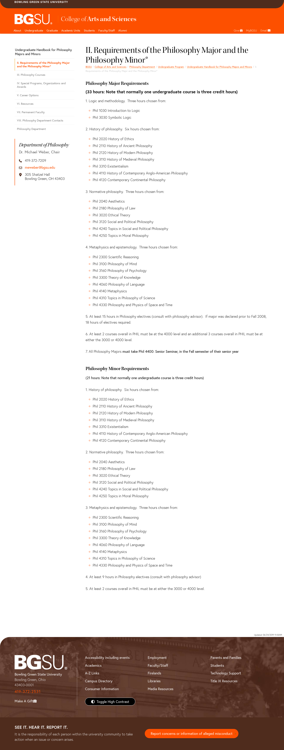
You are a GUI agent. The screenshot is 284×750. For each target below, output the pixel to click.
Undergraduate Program (171, 66)
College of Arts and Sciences (110, 66)
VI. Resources (25, 104)
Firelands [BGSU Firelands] (154, 673)
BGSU (89, 66)
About (17, 30)
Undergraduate (34, 30)
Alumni (122, 30)
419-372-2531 (28, 691)
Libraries (154, 681)
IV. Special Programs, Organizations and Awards (41, 85)
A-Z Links (92, 673)
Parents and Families (225, 657)
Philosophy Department (142, 66)
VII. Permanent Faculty (31, 112)
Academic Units (70, 30)
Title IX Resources (223, 681)
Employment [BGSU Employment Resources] (157, 657)
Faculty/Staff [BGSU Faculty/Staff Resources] (158, 665)
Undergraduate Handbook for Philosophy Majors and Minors (219, 66)
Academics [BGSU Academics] (93, 665)
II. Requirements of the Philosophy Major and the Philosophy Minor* (43, 64)
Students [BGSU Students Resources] (217, 665)
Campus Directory (98, 681)
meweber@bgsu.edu (40, 167)
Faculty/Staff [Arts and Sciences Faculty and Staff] (106, 30)
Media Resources (160, 688)
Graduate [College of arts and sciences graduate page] (52, 30)
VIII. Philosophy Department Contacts (40, 120)
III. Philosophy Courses (31, 75)
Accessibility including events (107, 657)
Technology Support (225, 673)
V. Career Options (28, 95)
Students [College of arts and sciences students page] (89, 30)
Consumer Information (102, 688)
